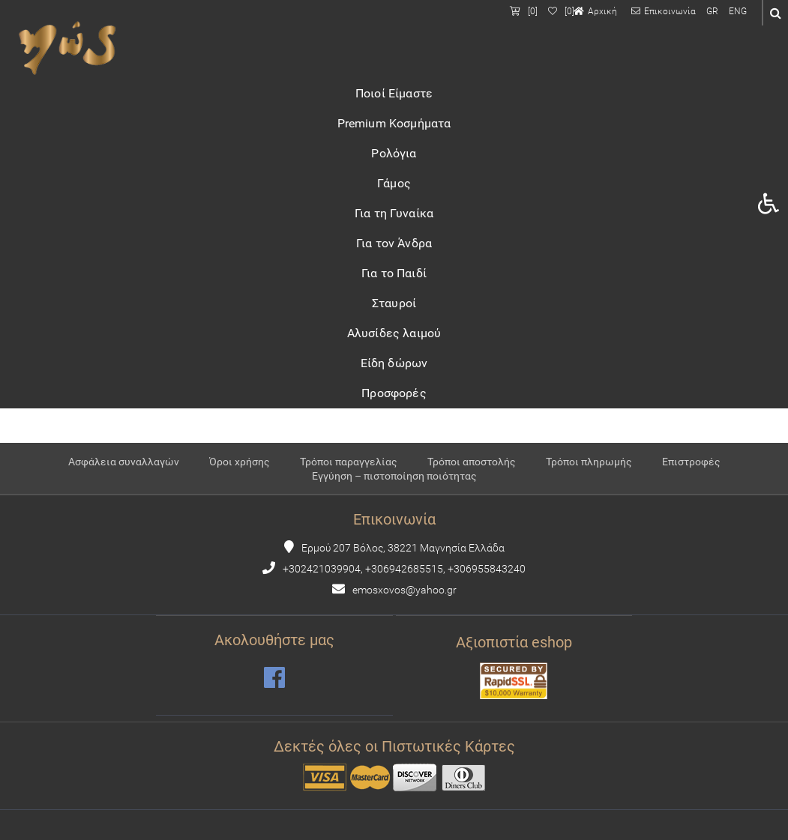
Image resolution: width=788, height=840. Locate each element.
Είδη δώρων (394, 363)
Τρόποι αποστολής (471, 462)
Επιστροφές (691, 462)
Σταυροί (394, 303)
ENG (738, 11)
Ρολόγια (393, 153)
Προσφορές (393, 393)
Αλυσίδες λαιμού (394, 333)
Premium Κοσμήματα (394, 123)
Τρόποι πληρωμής (589, 462)
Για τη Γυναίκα (394, 213)
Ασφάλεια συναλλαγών (123, 462)
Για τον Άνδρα (394, 243)
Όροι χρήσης (239, 462)
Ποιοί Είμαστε (394, 93)
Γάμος (394, 183)
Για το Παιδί (394, 273)
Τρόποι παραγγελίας (348, 462)
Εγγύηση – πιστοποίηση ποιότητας (394, 476)
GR (712, 11)
